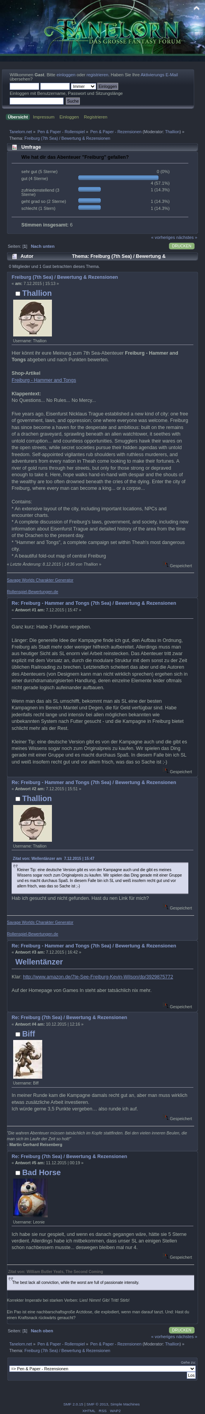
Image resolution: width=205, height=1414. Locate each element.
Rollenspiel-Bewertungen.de (33, 591)
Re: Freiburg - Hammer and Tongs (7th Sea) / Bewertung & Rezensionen (94, 603)
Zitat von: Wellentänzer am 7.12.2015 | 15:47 (53, 858)
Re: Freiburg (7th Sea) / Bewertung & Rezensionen (69, 1017)
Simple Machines (125, 1404)
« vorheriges (163, 237)
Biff (28, 1034)
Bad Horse (41, 1172)
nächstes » (186, 237)
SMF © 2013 (97, 1404)
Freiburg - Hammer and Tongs (44, 380)
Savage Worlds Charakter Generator (40, 580)
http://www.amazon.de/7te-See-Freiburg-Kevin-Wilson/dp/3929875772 (98, 977)
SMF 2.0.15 (73, 1404)
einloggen (66, 74)
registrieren (97, 74)
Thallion (172, 131)
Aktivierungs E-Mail (159, 74)
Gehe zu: (188, 1362)
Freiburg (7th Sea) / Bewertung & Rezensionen (65, 277)
